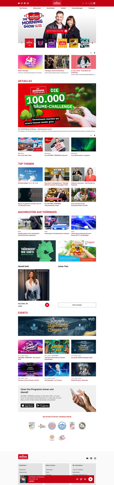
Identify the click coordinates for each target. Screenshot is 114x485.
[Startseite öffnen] (57, 3)
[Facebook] (91, 458)
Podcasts (92, 8)
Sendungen (49, 469)
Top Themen (23, 8)
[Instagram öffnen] (22, 3)
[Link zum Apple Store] (27, 406)
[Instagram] (95, 458)
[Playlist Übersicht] (85, 479)
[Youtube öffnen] (19, 3)
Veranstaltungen (77, 8)
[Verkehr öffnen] (28, 3)
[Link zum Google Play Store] (43, 406)
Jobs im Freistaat (78, 469)
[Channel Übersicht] (81, 479)
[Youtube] (87, 458)
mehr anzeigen (77, 305)
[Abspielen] (90, 479)
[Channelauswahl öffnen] (86, 3)
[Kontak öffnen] (83, 3)
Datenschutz (23, 472)
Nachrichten (51, 8)
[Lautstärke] (77, 479)
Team (47, 472)
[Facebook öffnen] (25, 3)
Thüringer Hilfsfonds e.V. (80, 475)
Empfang (48, 475)
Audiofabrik (76, 472)
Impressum (22, 469)
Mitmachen (37, 8)
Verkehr (63, 8)
